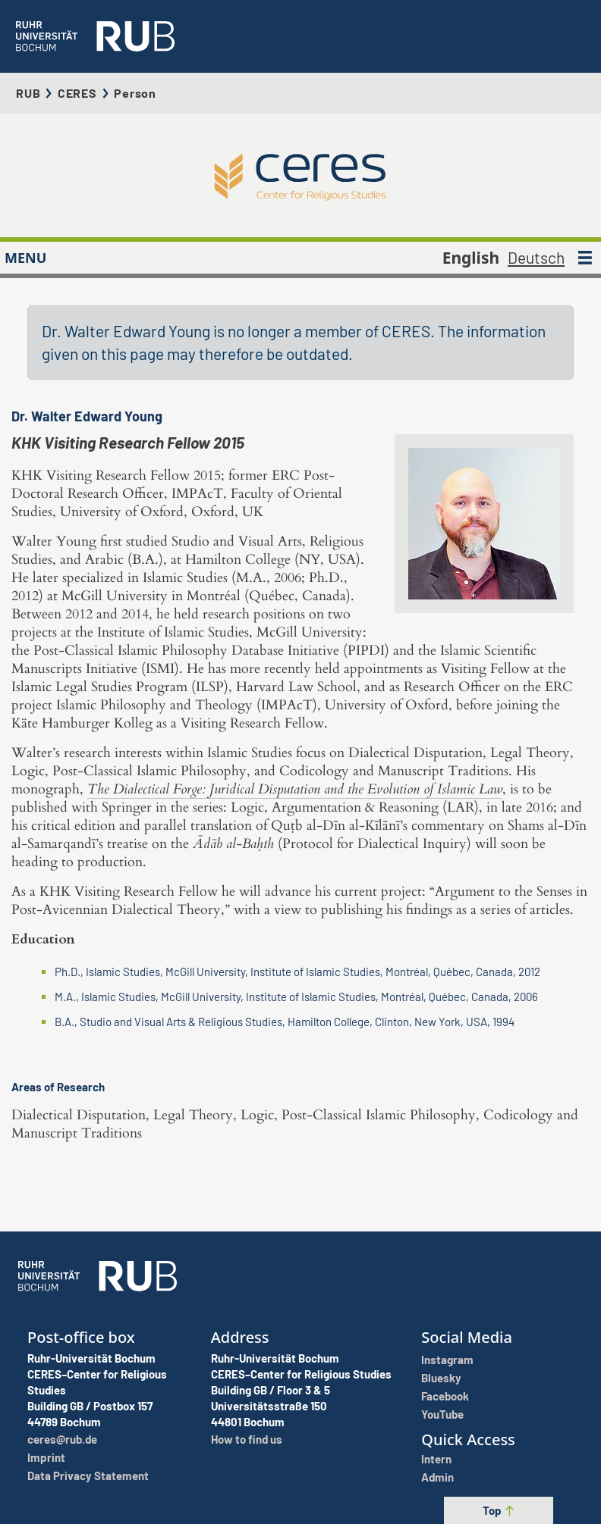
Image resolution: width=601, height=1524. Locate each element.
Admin (437, 1477)
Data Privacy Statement (88, 1475)
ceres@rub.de (62, 1439)
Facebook (445, 1396)
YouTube (442, 1414)
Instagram (447, 1359)
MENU (25, 258)
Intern (436, 1459)
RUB (28, 93)
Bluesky (441, 1378)
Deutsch (536, 257)
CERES (77, 93)
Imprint (46, 1457)
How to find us (246, 1439)
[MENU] (585, 258)
